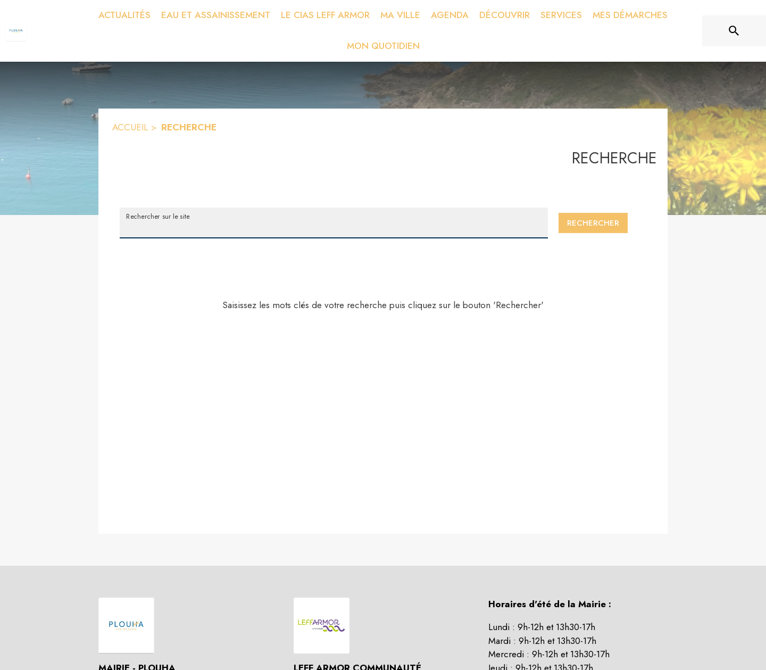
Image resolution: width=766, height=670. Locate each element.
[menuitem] (124, 15)
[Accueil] (16, 31)
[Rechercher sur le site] (734, 31)
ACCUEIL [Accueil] (130, 127)
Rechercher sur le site (157, 216)
